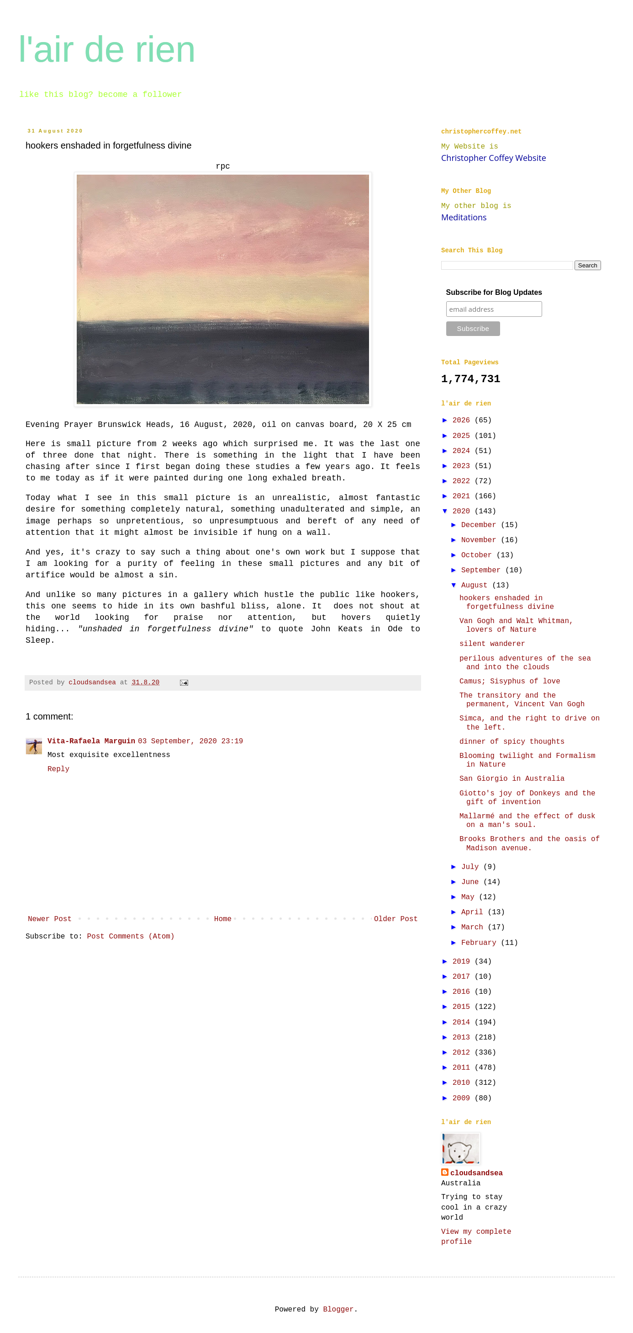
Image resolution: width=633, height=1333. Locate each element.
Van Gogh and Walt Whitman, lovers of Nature (516, 625)
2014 (464, 1022)
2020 (464, 511)
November (481, 540)
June (472, 882)
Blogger (338, 1310)
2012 (464, 1053)
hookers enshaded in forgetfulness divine (506, 602)
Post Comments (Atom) (130, 937)
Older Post (396, 919)
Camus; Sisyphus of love (509, 681)
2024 (464, 451)
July (472, 867)
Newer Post (50, 919)
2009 (464, 1098)
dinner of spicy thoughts (511, 742)
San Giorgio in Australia (511, 779)
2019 (464, 962)
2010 (464, 1083)
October (478, 555)
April (474, 912)
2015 (464, 1007)
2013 (464, 1038)
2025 (464, 436)
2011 (464, 1068)
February (481, 943)
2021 (464, 496)
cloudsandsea (476, 1173)
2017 (464, 977)
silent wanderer (492, 644)
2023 (464, 466)
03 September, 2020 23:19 (190, 741)
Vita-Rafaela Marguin (91, 741)
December (481, 525)
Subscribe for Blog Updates (494, 292)
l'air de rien (107, 49)
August (476, 585)
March (474, 927)
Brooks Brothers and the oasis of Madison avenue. (529, 843)
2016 (464, 992)
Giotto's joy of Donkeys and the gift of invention (527, 797)
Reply (58, 769)
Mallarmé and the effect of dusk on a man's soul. (527, 820)
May (470, 897)
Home (223, 919)
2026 (464, 420)
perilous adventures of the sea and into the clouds (525, 663)
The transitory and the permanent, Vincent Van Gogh (522, 700)
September (483, 570)
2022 (464, 481)
